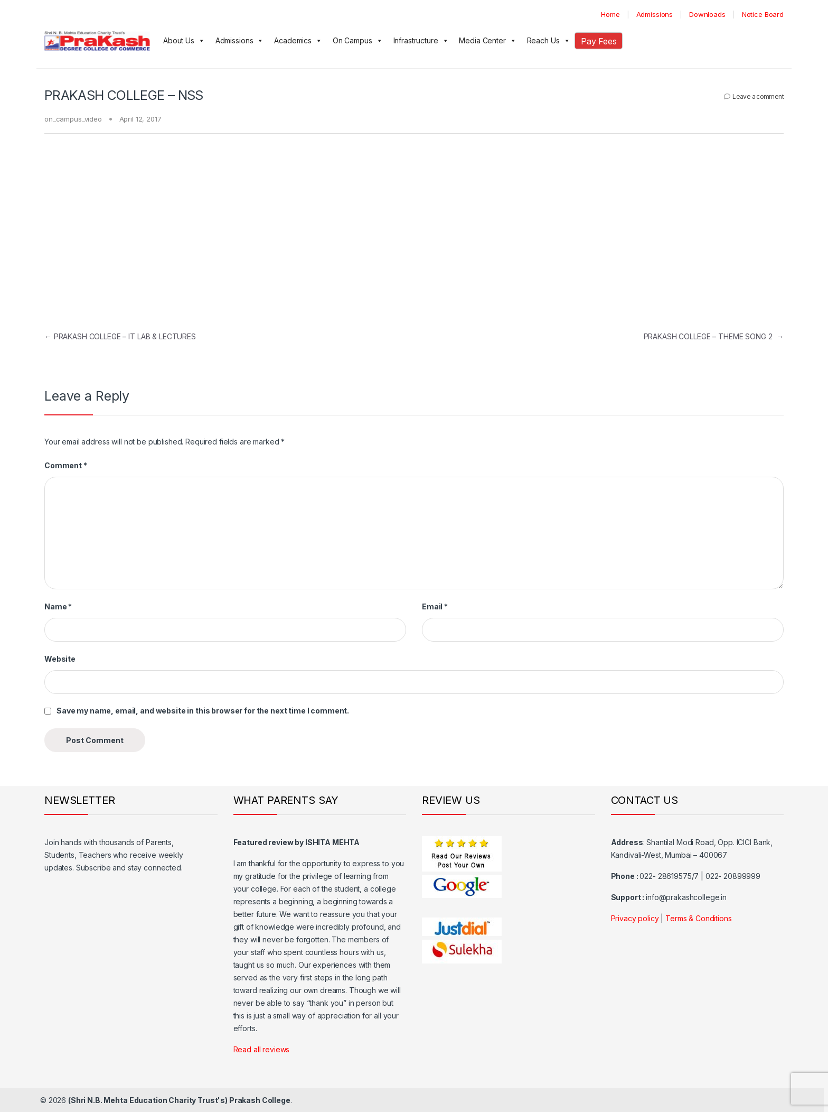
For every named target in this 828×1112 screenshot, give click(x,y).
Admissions (654, 14)
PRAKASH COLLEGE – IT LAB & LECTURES (120, 336)
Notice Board (763, 14)
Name (58, 606)
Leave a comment (758, 96)
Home (610, 14)
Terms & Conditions (698, 918)
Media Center (487, 40)
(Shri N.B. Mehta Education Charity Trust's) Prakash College (179, 1100)
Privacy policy (635, 918)
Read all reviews (261, 1049)
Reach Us (548, 40)
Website (60, 658)
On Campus (358, 40)
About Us (184, 40)
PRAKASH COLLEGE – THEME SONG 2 (714, 336)
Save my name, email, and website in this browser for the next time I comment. (203, 710)
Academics (298, 40)
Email (435, 606)
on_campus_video (73, 119)
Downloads (707, 14)
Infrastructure (421, 40)
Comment (65, 465)
